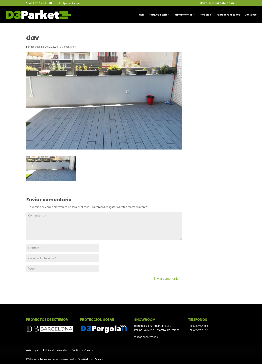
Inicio (141, 15)
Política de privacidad (55, 350)
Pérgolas (205, 15)
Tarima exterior (182, 15)
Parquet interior (159, 15)
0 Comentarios (68, 46)
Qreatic (99, 359)
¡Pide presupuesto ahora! (218, 3)
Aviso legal (32, 350)
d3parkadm (36, 46)
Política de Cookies (82, 350)
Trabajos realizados (227, 15)
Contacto (250, 15)
